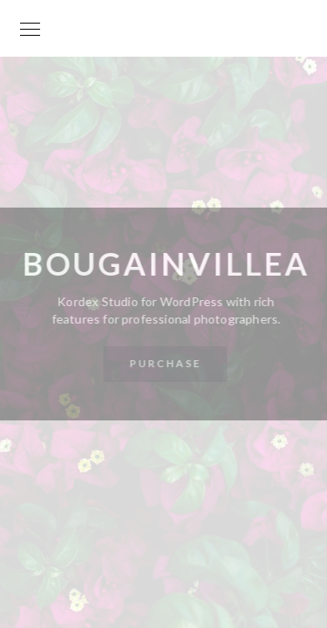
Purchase (165, 363)
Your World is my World (164, 37)
